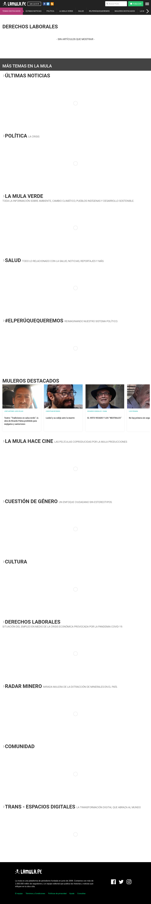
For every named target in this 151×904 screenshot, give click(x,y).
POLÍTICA (50, 11)
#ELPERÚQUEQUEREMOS (99, 11)
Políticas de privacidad (57, 893)
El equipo (19, 893)
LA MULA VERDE (66, 11)
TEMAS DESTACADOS (11, 11)
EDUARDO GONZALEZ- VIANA (97, 411)
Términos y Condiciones (35, 893)
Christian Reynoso (53, 411)
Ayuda (71, 893)
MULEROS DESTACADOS (125, 11)
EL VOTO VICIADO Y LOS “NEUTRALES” (104, 418)
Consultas (81, 893)
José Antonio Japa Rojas (13, 411)
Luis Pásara (133, 411)
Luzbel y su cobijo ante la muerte (60, 418)
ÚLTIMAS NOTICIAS (33, 11)
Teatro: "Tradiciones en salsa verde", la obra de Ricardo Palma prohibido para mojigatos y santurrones (21, 421)
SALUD (81, 11)
